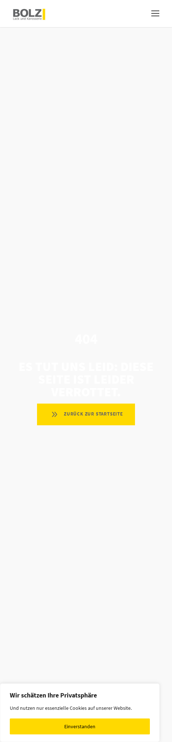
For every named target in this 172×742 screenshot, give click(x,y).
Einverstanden (79, 726)
